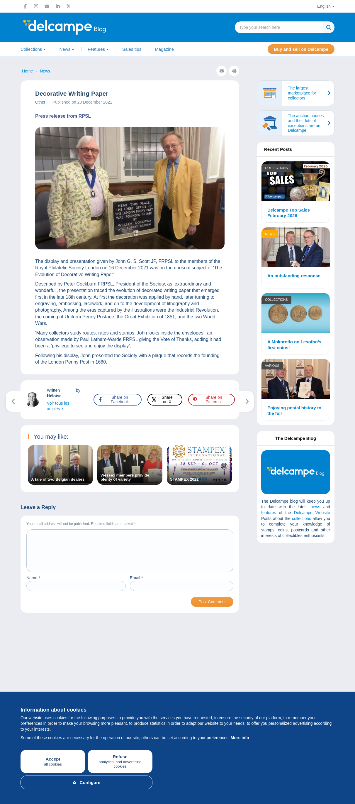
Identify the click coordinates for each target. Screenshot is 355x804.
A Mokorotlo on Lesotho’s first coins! (294, 344)
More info (240, 737)
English (324, 6)
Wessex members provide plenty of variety (125, 477)
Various (272, 365)
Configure (87, 782)
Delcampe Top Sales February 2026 (288, 212)
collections (301, 518)
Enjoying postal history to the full (294, 410)
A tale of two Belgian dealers (57, 479)
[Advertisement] (305, 590)
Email (136, 584)
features (268, 512)
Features (96, 49)
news (315, 506)
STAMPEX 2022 (184, 479)
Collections (31, 49)
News (64, 49)
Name (33, 584)
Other (40, 102)
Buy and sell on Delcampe (301, 49)
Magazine (164, 49)
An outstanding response (293, 275)
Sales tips (131, 49)
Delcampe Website (312, 512)
